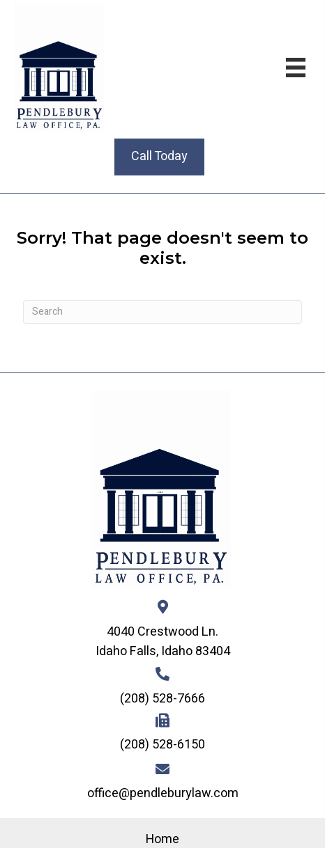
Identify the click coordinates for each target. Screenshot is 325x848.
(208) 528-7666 (162, 698)
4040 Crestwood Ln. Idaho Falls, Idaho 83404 (163, 641)
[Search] (162, 312)
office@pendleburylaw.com (163, 793)
